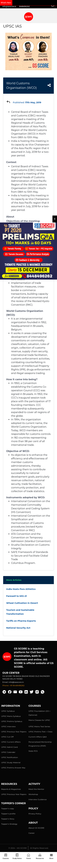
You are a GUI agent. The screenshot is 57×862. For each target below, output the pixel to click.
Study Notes (17, 856)
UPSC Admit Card (9, 747)
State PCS (33, 751)
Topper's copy (7, 808)
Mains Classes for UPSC (39, 720)
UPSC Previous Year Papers (13, 731)
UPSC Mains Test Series (39, 726)
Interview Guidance (38, 799)
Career (32, 833)
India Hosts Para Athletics (21, 589)
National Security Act (18, 627)
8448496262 (24, 6)
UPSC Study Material (11, 762)
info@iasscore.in (9, 6)
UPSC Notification (9, 757)
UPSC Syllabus (8, 711)
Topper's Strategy (9, 824)
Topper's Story (7, 819)
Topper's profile (8, 814)
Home (28, 856)
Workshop (33, 794)
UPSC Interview (8, 726)
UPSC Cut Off (7, 737)
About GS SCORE (36, 828)
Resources (40, 856)
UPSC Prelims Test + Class (40, 731)
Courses (6, 856)
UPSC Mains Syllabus (11, 716)
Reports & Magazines (11, 789)
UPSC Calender (8, 752)
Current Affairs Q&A (38, 737)
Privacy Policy (35, 814)
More (51, 856)
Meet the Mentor (36, 789)
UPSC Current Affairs (11, 742)
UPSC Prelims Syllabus (11, 721)
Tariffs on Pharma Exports (21, 621)
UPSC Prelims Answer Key (13, 767)
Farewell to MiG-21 (16, 596)
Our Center (10, 672)
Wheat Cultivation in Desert (22, 603)
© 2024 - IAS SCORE (18, 848)
